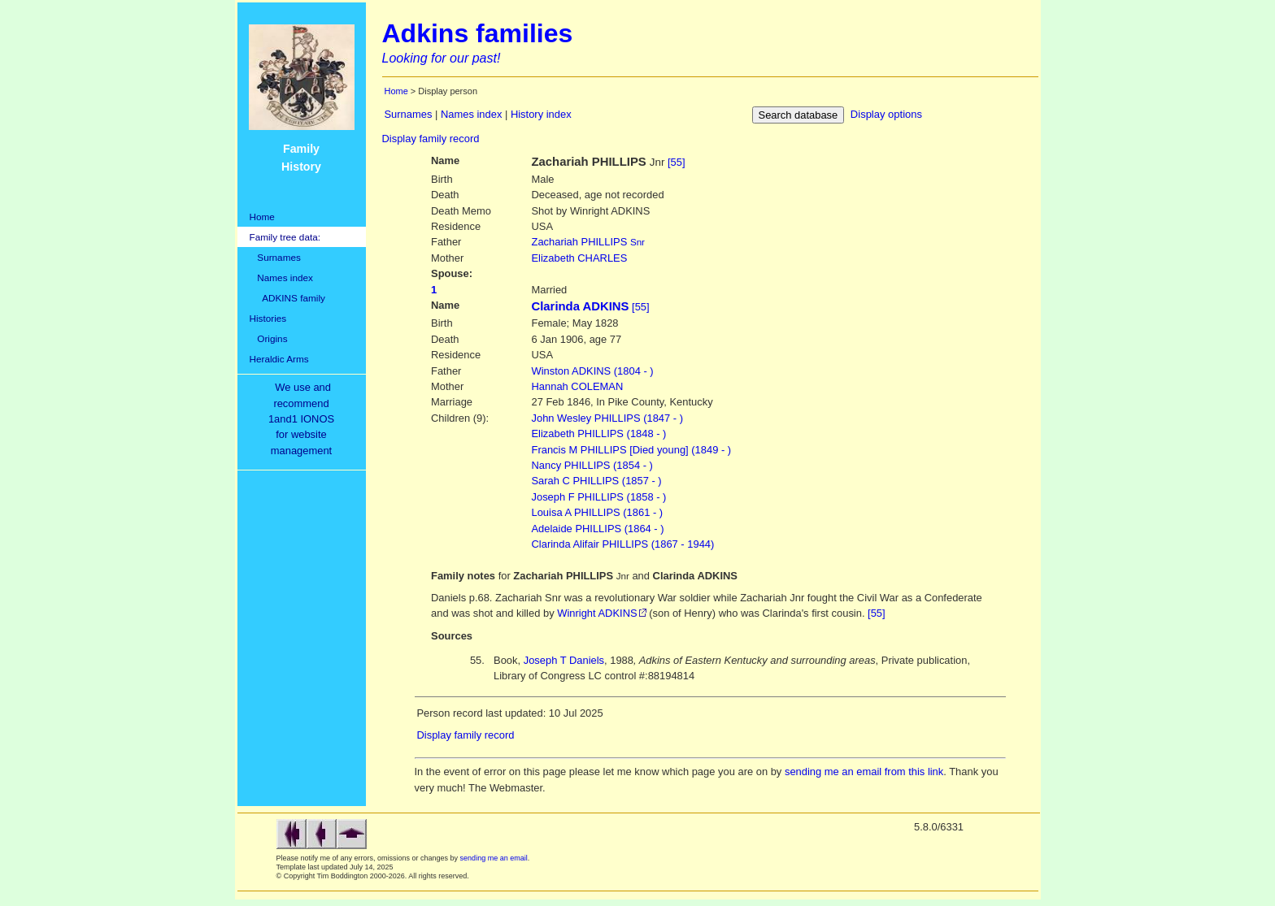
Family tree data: (285, 237)
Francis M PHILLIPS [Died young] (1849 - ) (632, 450)
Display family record (431, 138)
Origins (269, 338)
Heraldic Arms (279, 358)
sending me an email (494, 858)
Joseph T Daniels (564, 660)
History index (541, 114)
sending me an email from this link (864, 771)
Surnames (275, 257)
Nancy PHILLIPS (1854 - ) (592, 465)
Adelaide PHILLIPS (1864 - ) (598, 528)
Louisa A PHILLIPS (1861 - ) (598, 512)
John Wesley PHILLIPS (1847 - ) (608, 418)
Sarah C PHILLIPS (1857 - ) (597, 481)
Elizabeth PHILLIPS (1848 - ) (599, 433)
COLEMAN (578, 386)
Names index (281, 277)
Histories (268, 318)
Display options (886, 114)
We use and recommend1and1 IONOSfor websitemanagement (304, 419)
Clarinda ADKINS (580, 306)
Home (262, 216)
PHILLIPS (588, 242)
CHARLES (580, 258)
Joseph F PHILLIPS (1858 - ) (599, 497)
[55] (676, 162)
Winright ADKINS (597, 613)
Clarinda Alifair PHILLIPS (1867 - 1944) (623, 544)
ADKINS (593, 371)
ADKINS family (287, 298)
